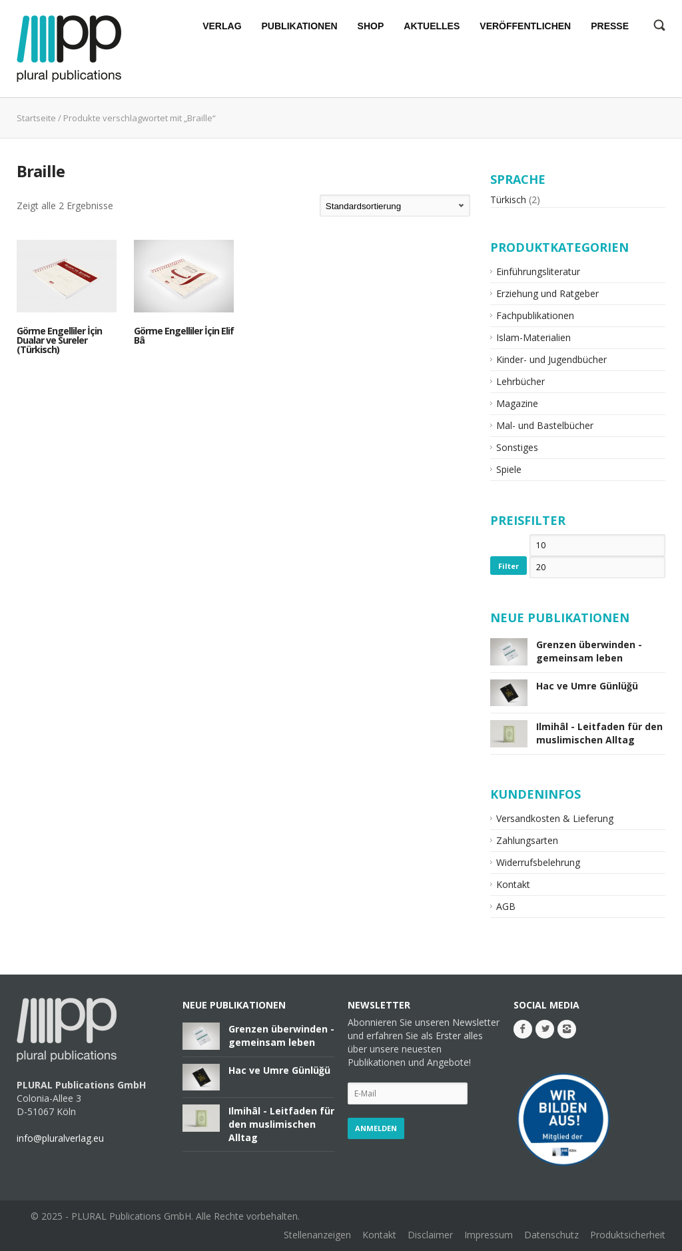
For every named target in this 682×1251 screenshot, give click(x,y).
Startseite (36, 118)
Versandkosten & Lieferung (554, 818)
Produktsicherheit (627, 1234)
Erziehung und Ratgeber (547, 293)
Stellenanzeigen (317, 1234)
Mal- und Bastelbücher (544, 425)
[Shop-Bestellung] (395, 205)
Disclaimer (430, 1234)
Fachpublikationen (535, 315)
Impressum (488, 1234)
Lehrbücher (520, 381)
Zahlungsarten (527, 840)
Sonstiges (517, 447)
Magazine (517, 403)
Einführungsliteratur (538, 271)
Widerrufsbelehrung (538, 862)
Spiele (508, 469)
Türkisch (508, 199)
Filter (508, 566)
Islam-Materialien (533, 337)
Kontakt (513, 884)
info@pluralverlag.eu (60, 1138)
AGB (505, 906)
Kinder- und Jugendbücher (551, 359)
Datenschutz (551, 1234)
